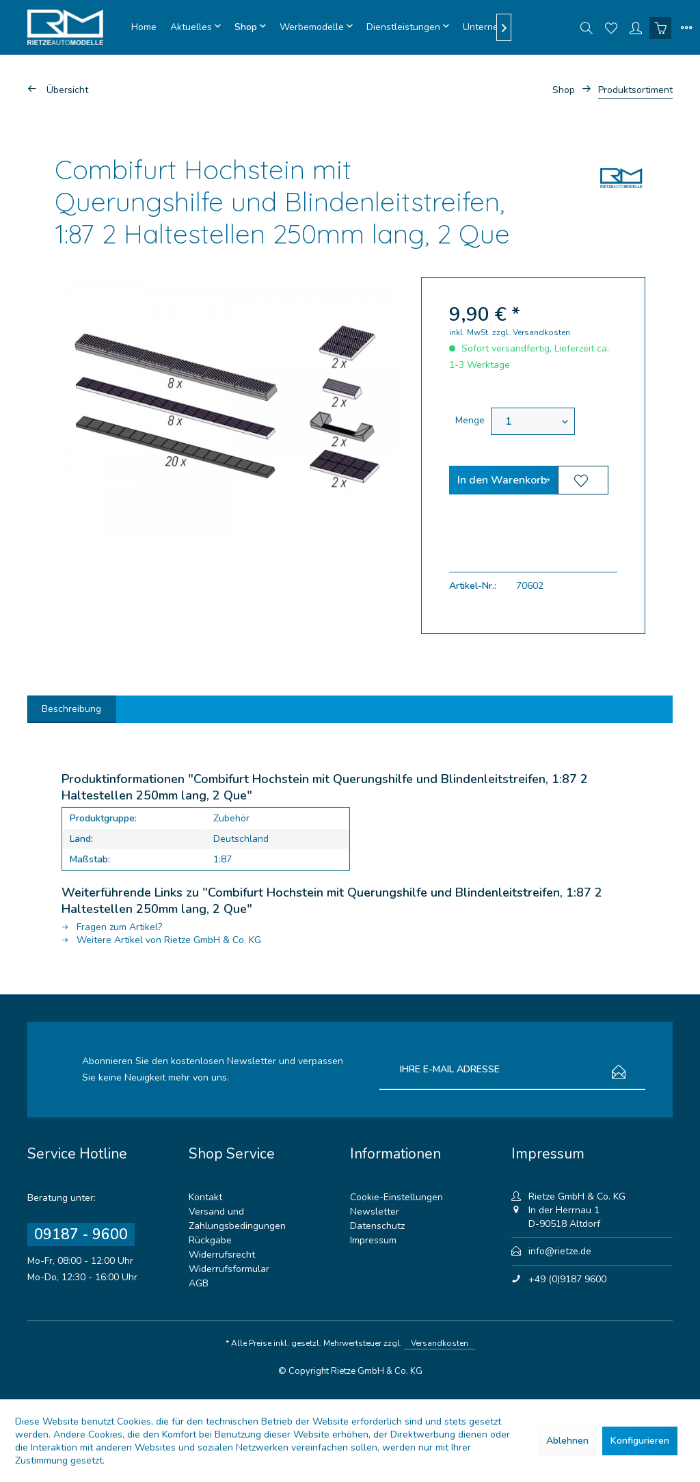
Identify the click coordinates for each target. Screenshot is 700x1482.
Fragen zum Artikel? (112, 927)
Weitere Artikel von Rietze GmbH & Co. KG (161, 940)
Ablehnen (567, 1440)
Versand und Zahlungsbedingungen (237, 1218)
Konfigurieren (639, 1440)
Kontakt (205, 1197)
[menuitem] (143, 27)
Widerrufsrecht (222, 1254)
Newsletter (374, 1211)
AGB (198, 1283)
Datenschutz (377, 1225)
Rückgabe (210, 1240)
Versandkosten (439, 1343)
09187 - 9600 (81, 1234)
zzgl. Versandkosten (531, 332)
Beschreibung (71, 708)
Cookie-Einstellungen (396, 1197)
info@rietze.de (559, 1251)
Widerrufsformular (229, 1268)
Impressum (373, 1240)
